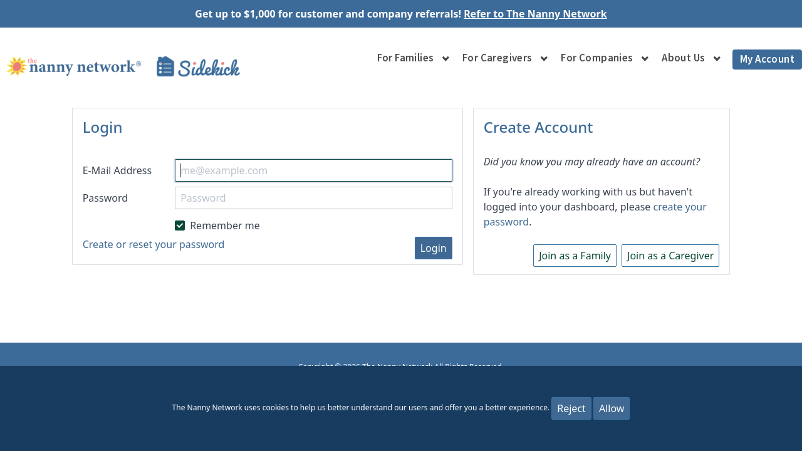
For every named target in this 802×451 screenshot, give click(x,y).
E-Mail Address (117, 170)
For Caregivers (497, 58)
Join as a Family (575, 255)
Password (105, 198)
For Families (405, 58)
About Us (683, 58)
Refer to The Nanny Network (535, 14)
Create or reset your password (154, 244)
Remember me (217, 224)
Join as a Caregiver (670, 255)
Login (433, 248)
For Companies (597, 58)
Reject (571, 408)
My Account (767, 59)
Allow (611, 408)
